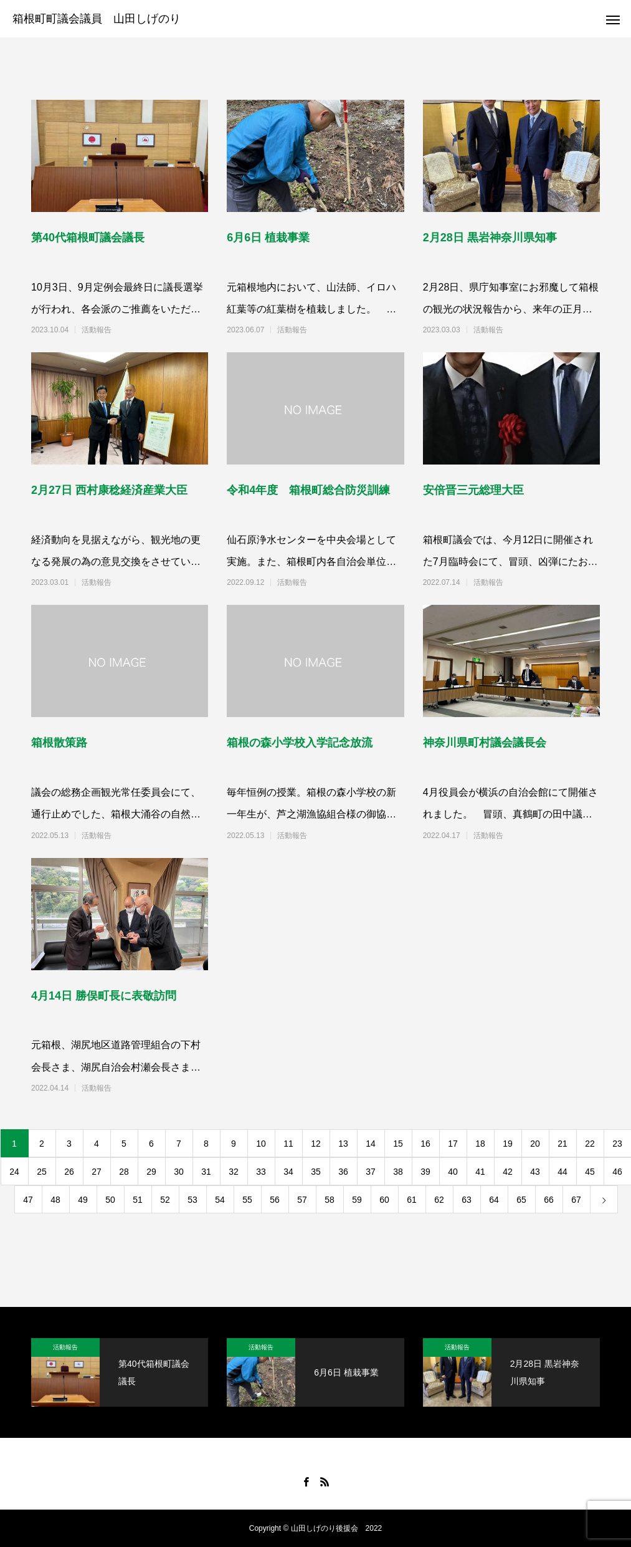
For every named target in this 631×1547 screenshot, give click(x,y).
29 (151, 1172)
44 (562, 1172)
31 (206, 1172)
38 (398, 1172)
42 (508, 1172)
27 (97, 1172)
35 (316, 1172)
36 (343, 1172)
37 (371, 1172)
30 (179, 1172)
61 (412, 1200)
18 (480, 1144)
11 (288, 1144)
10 (261, 1144)
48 (55, 1200)
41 (480, 1172)
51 (138, 1200)
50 (110, 1200)
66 (549, 1200)
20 (535, 1144)
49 (83, 1200)
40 (453, 1172)
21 (562, 1144)
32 (234, 1172)
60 (384, 1200)
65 (521, 1200)
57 (302, 1200)
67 (576, 1200)
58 (329, 1200)
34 (288, 1172)
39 (425, 1172)
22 (590, 1144)
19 (508, 1144)
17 (453, 1144)
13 (343, 1144)
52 (165, 1200)
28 (124, 1172)
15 (398, 1144)
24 (14, 1172)
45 (590, 1172)
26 (69, 1172)
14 (371, 1144)
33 (261, 1172)
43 (535, 1172)
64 (494, 1200)
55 (247, 1200)
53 (192, 1200)
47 (28, 1200)
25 (42, 1172)
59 (357, 1200)
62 (439, 1200)
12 (316, 1144)
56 (275, 1200)
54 (220, 1200)
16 (425, 1144)
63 (467, 1200)
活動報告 (96, 330)
